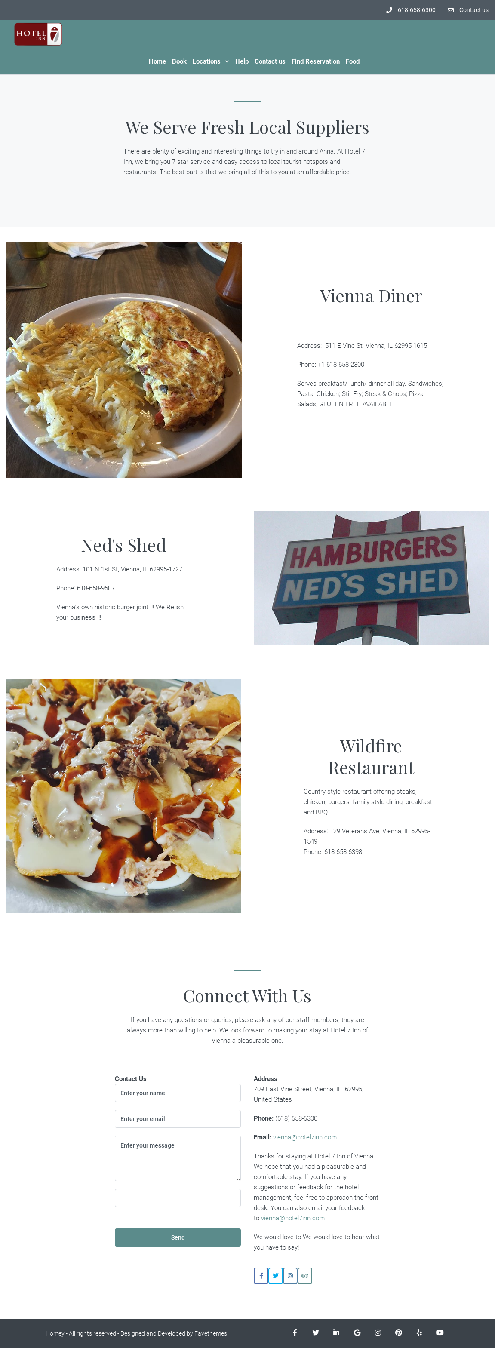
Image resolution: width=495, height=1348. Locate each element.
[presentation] (185, 1206)
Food (353, 61)
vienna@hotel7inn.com (305, 1137)
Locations (207, 61)
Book (179, 61)
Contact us (468, 9)
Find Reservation (316, 61)
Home (157, 61)
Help (242, 61)
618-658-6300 (411, 9)
